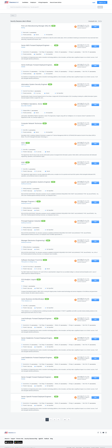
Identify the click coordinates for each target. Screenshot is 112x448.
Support (13, 438)
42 (65, 419)
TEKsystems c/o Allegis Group (29, 261)
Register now (102, 2)
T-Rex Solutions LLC (26, 301)
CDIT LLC (23, 144)
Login (93, 2)
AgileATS (40, 438)
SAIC (22, 125)
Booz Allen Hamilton (26, 105)
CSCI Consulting (25, 86)
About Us (7, 438)
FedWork (46, 438)
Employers (33, 2)
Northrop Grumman (26, 183)
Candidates (25, 2)
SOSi (22, 281)
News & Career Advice (55, 2)
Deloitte (23, 47)
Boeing (23, 27)
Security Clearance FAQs (30, 438)
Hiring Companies (43, 2)
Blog (51, 438)
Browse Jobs (19, 438)
